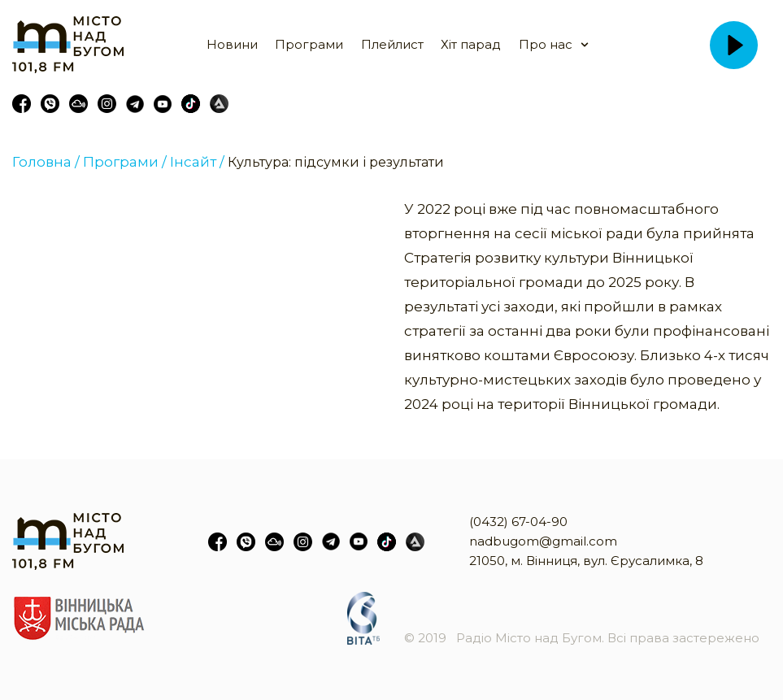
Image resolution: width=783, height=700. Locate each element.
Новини (232, 44)
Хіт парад (471, 44)
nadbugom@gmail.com (543, 541)
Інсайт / (197, 162)
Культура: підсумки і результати (336, 162)
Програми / (125, 162)
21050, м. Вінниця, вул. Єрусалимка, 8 (586, 560)
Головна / (46, 162)
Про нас (545, 44)
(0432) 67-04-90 (518, 521)
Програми (309, 44)
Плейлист (392, 44)
